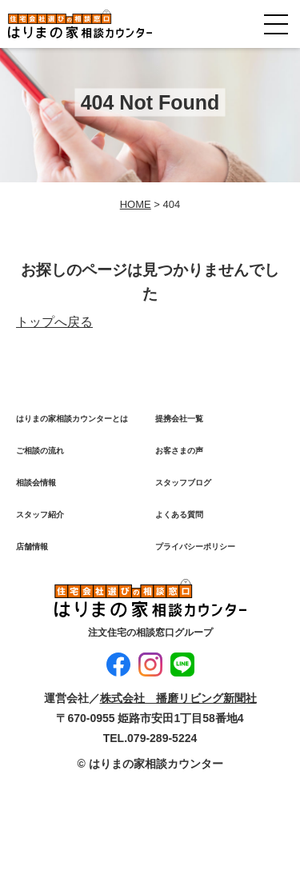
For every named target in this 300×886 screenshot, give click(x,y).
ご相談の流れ (40, 450)
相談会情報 (36, 482)
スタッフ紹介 (40, 514)
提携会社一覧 (179, 418)
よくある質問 (179, 514)
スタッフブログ (183, 482)
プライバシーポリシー (195, 546)
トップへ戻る (54, 322)
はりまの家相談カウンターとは (72, 418)
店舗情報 (32, 546)
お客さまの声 (179, 450)
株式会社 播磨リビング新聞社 (178, 698)
